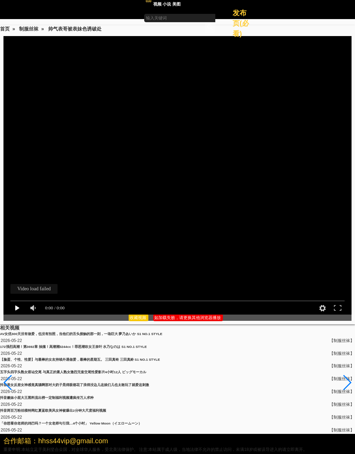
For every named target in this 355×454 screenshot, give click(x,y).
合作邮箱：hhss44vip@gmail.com (55, 441)
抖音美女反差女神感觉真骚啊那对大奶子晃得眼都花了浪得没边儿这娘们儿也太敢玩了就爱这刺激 (74, 385)
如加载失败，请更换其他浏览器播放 (188, 317)
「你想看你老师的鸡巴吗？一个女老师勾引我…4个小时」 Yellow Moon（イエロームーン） (71, 423)
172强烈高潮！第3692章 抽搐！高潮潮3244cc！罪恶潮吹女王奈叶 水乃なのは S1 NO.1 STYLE (73, 347)
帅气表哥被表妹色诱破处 (75, 29)
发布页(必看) (241, 23)
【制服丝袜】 (341, 340)
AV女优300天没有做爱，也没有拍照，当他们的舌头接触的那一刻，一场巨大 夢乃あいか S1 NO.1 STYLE (81, 334)
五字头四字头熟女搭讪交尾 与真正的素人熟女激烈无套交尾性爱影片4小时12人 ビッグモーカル (73, 372)
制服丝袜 (28, 29)
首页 (5, 29)
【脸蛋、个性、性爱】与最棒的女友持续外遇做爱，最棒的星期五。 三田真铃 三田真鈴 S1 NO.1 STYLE (80, 359)
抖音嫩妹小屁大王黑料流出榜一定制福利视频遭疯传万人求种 (47, 398)
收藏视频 (138, 317)
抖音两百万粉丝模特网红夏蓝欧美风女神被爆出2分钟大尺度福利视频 (53, 410)
